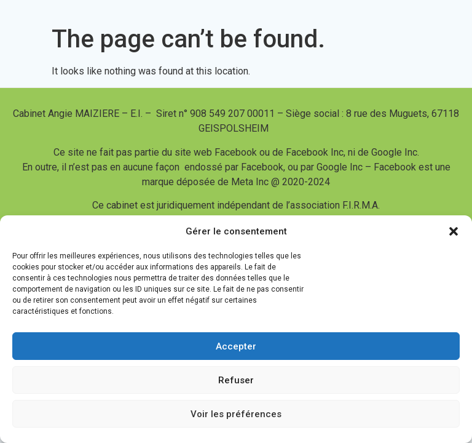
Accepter (236, 346)
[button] (453, 231)
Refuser (236, 380)
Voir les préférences (236, 414)
